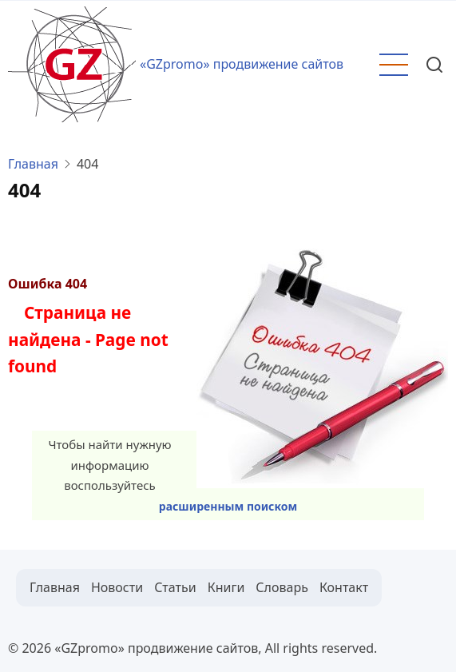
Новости (117, 587)
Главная (33, 164)
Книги (226, 587)
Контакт (343, 587)
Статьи (175, 587)
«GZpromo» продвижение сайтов (241, 64)
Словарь (282, 587)
